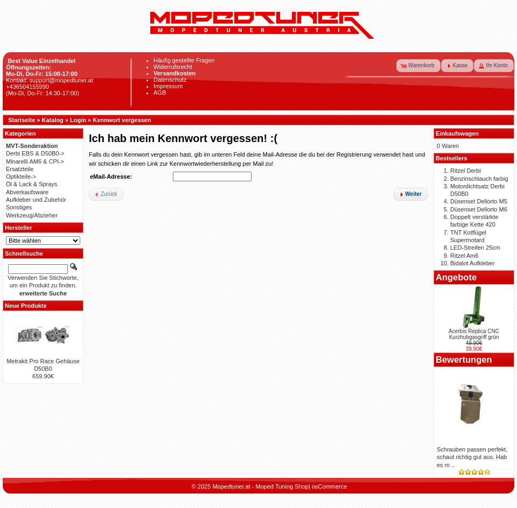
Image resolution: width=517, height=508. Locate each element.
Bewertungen (464, 359)
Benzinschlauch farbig (479, 178)
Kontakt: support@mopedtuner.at (49, 80)
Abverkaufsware (27, 192)
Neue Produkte (26, 305)
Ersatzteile (19, 169)
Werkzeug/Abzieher (32, 215)
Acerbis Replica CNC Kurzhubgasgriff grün (474, 334)
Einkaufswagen (457, 133)
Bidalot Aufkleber (472, 263)
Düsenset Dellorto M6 (478, 209)
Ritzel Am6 (464, 255)
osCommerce (329, 486)
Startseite (21, 120)
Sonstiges (19, 207)
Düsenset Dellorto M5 (478, 201)
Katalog (53, 120)
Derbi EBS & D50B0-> (35, 153)
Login (78, 120)
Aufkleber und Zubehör (36, 199)
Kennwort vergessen (122, 120)
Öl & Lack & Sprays (31, 184)
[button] (418, 65)
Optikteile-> (21, 176)
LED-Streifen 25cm (475, 247)
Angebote (456, 277)
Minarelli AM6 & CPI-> (35, 161)
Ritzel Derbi (465, 170)
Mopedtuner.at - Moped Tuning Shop (260, 486)
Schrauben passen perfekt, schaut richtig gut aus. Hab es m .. (472, 457)
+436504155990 (27, 86)
